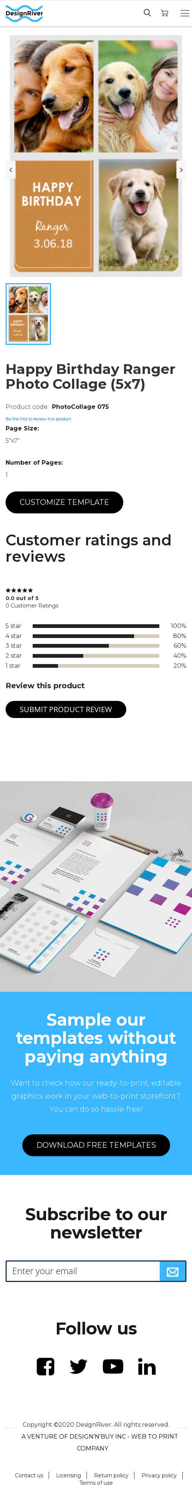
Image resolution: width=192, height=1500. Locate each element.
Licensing (68, 1475)
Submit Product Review (66, 709)
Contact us (29, 1475)
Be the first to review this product (38, 419)
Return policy (111, 1475)
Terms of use (96, 1483)
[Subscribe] (173, 1271)
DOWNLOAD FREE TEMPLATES (96, 1145)
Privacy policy (159, 1475)
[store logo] (24, 13)
